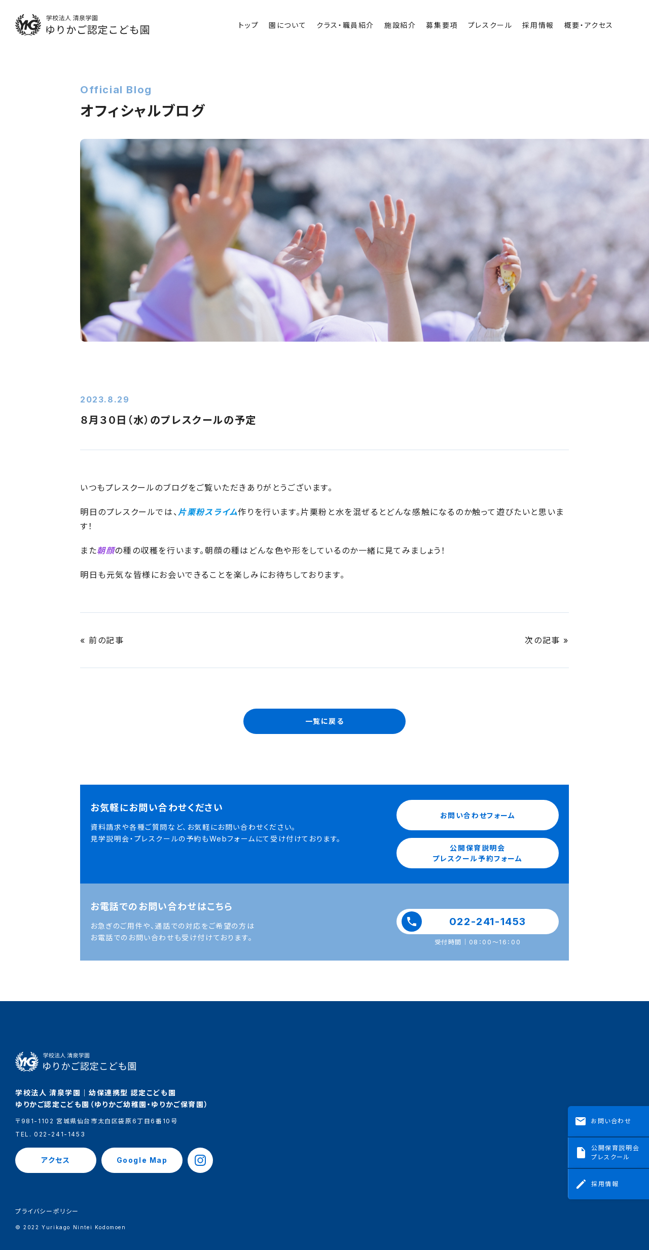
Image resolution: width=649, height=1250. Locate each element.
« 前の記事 (102, 640)
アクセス (55, 1160)
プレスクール (490, 25)
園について (287, 25)
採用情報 (538, 25)
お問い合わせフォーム (478, 815)
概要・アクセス (589, 25)
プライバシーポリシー (47, 1211)
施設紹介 (400, 25)
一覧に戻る (324, 721)
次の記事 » (547, 640)
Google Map (142, 1160)
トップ (248, 25)
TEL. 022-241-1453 (50, 1134)
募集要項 (441, 25)
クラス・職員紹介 (345, 25)
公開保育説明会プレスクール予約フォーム (477, 853)
